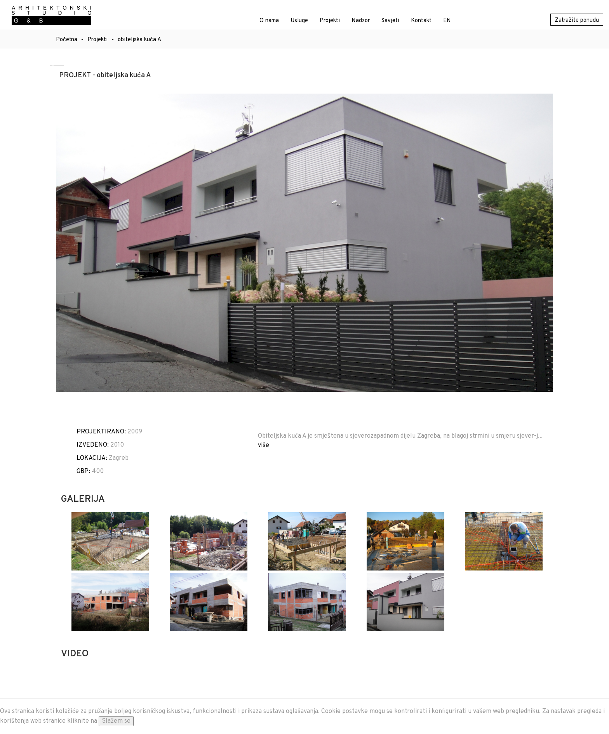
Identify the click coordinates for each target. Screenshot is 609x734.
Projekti (330, 20)
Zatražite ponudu (577, 20)
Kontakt (421, 20)
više (263, 445)
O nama (269, 20)
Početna (66, 39)
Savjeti (390, 20)
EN (447, 20)
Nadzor (360, 20)
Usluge (299, 20)
